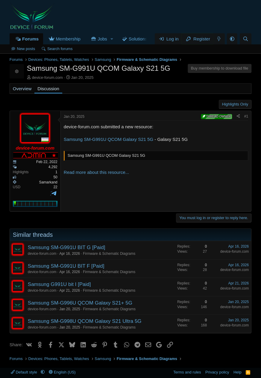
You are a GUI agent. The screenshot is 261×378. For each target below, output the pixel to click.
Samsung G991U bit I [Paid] (59, 284)
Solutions (138, 38)
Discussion (48, 88)
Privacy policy (217, 372)
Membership (68, 38)
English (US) (62, 372)
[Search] (245, 38)
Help (237, 372)
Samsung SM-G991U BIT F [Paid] (66, 266)
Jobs (102, 38)
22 (55, 187)
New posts (26, 48)
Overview (22, 88)
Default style (24, 372)
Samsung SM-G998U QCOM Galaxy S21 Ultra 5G (85, 321)
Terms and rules (187, 372)
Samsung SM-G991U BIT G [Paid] (66, 247)
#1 (246, 116)
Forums (30, 38)
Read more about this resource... (96, 172)
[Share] (238, 116)
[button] (112, 38)
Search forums (60, 48)
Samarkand (48, 182)
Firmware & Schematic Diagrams (109, 254)
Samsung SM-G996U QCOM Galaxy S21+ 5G (80, 303)
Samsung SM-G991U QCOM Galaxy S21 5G (108, 139)
